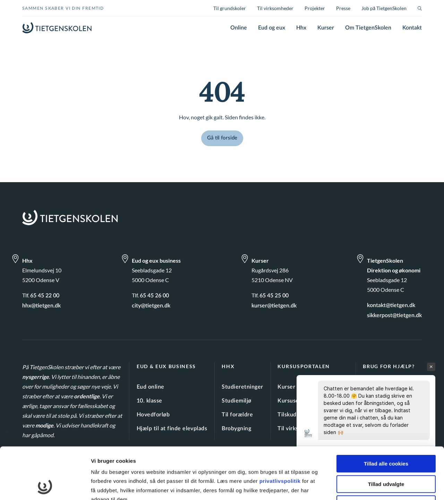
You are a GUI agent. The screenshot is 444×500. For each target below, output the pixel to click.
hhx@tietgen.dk (41, 305)
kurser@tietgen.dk (274, 305)
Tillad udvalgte (386, 436)
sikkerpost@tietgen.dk (394, 315)
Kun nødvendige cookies (386, 456)
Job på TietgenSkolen (384, 8)
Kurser (325, 28)
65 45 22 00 (44, 295)
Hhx (301, 28)
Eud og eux (271, 28)
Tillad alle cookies (386, 415)
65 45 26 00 (154, 295)
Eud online (150, 387)
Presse (343, 8)
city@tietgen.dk (151, 305)
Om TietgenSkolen (368, 28)
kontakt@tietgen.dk (391, 305)
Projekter (315, 8)
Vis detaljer (361, 486)
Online (238, 28)
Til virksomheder (275, 8)
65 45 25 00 (274, 295)
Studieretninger (242, 387)
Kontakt (412, 28)
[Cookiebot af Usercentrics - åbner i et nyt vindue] (45, 486)
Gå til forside (222, 138)
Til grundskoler (229, 8)
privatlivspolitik (280, 432)
